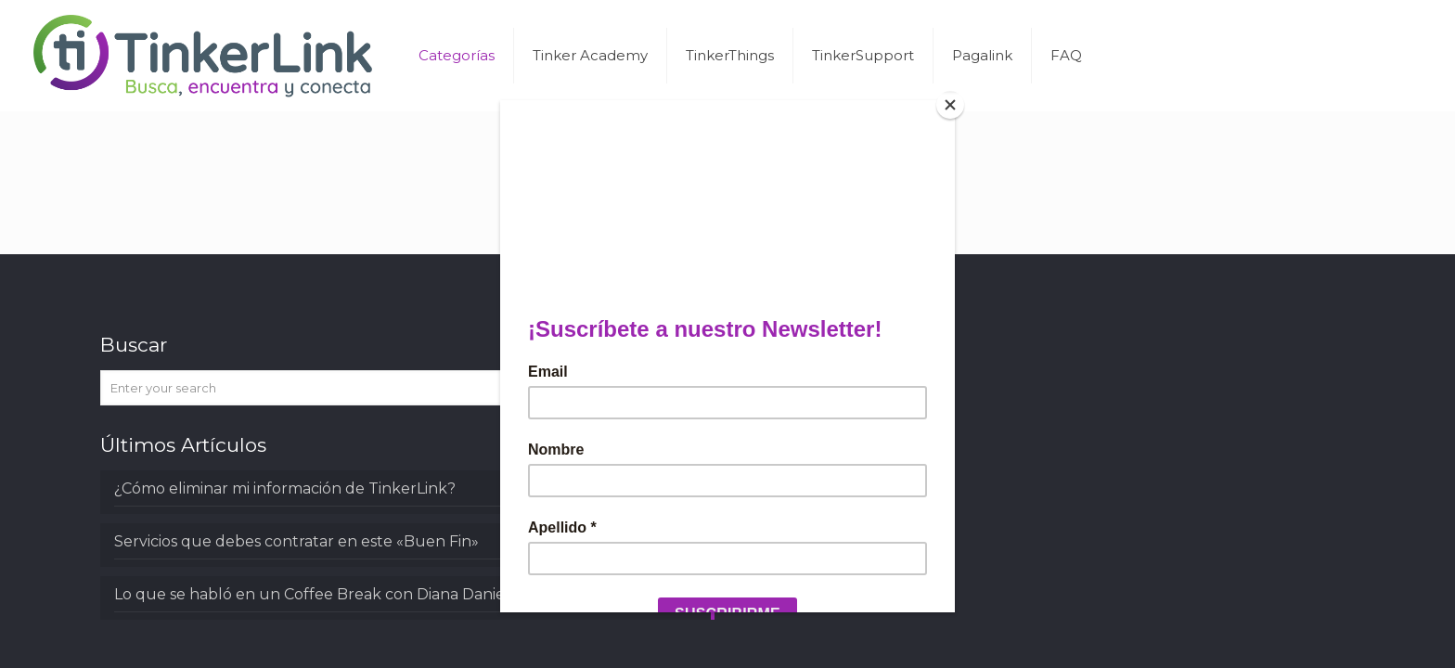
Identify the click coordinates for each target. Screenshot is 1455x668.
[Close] (950, 105)
